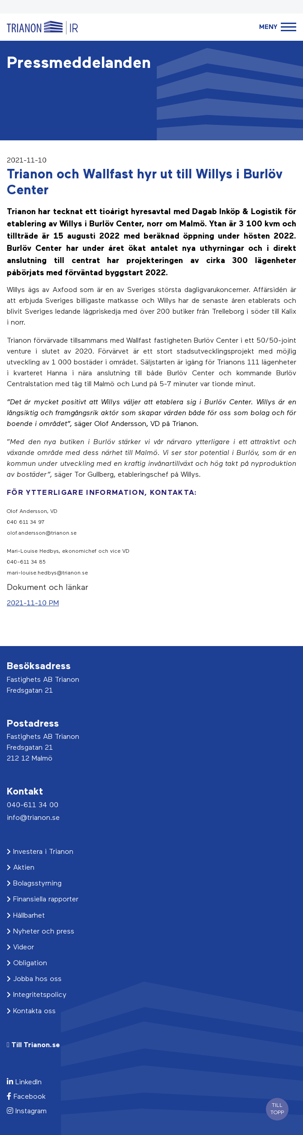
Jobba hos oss (34, 979)
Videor (20, 947)
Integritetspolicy (37, 995)
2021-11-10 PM (33, 603)
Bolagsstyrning (34, 883)
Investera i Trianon (40, 852)
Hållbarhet (26, 915)
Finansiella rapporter (42, 899)
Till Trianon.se (33, 1045)
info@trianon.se (33, 818)
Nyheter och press (40, 931)
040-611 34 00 (32, 805)
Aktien (20, 868)
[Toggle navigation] (277, 27)
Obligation (27, 963)
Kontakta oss (31, 1011)
